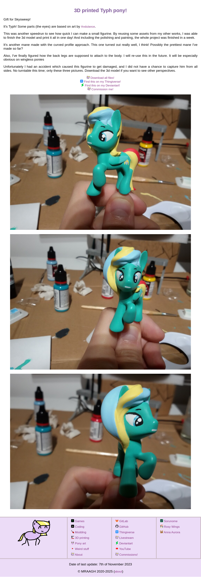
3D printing (81, 541)
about (118, 575)
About (77, 559)
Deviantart (125, 547)
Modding (79, 535)
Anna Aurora (171, 535)
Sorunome (170, 523)
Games (78, 523)
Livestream (125, 541)
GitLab (122, 523)
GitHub (122, 529)
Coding (78, 529)
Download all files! (100, 78)
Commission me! (100, 91)
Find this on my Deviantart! (101, 86)
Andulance (89, 26)
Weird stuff (81, 552)
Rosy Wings (171, 529)
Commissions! (128, 559)
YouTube (124, 552)
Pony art (79, 547)
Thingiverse (126, 535)
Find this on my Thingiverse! (100, 82)
